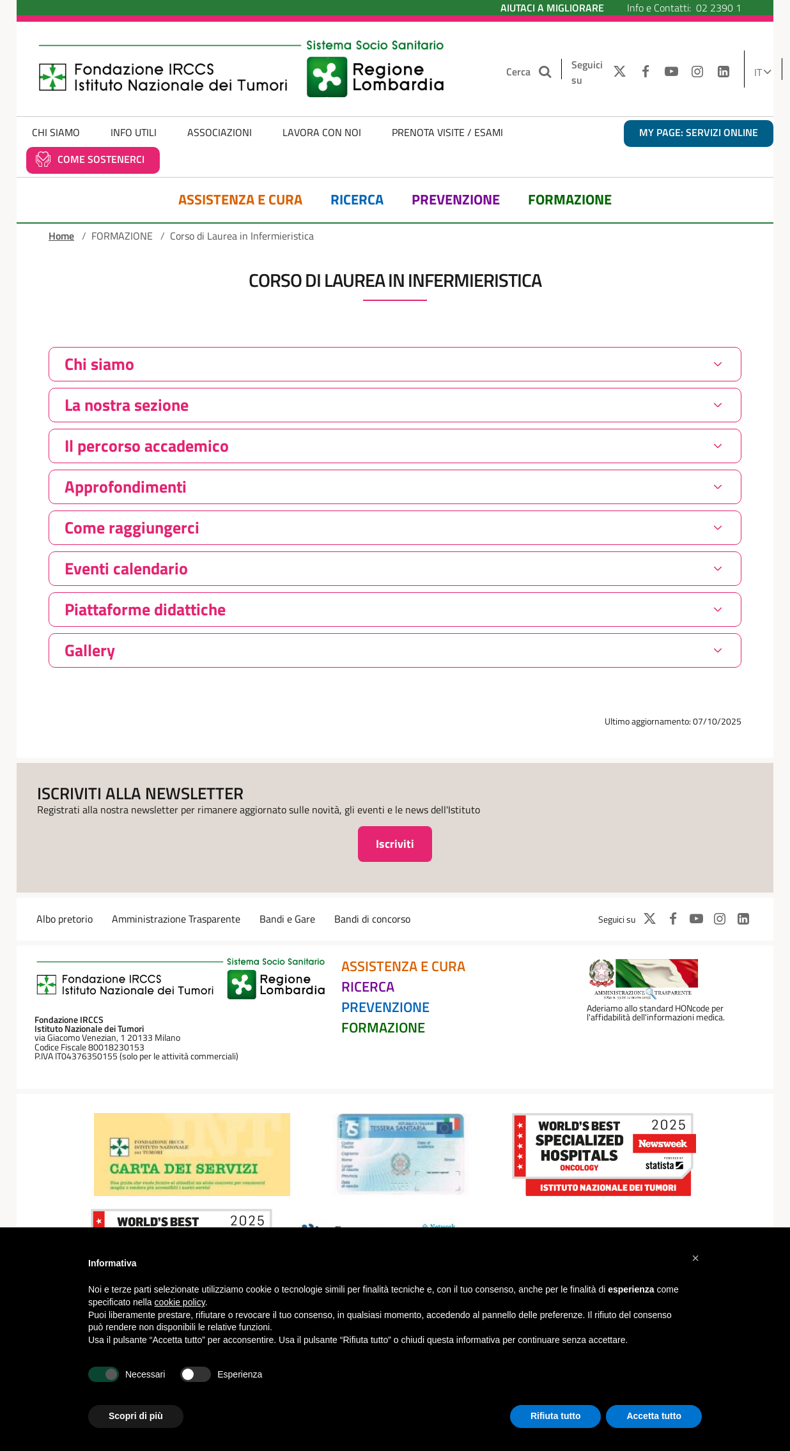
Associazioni (219, 132)
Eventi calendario (126, 568)
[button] (695, 1258)
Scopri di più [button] (136, 1416)
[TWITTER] (616, 72)
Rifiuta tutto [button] (556, 1416)
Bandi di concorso (372, 918)
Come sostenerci (101, 159)
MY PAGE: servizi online (698, 132)
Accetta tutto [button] (653, 1416)
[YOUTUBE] (671, 72)
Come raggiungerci (132, 527)
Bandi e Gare (287, 918)
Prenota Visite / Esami (447, 132)
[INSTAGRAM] (697, 72)
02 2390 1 (718, 7)
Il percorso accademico (147, 445)
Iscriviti (395, 843)
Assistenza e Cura (240, 200)
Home (61, 235)
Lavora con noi (322, 132)
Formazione (570, 200)
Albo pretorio (64, 918)
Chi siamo (99, 363)
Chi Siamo (56, 132)
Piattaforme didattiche (145, 609)
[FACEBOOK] (645, 72)
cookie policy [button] (180, 1302)
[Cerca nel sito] (546, 72)
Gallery (90, 650)
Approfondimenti (126, 486)
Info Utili (134, 132)
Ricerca (356, 200)
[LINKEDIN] (724, 72)
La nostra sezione (127, 404)
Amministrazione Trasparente (176, 918)
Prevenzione (456, 200)
